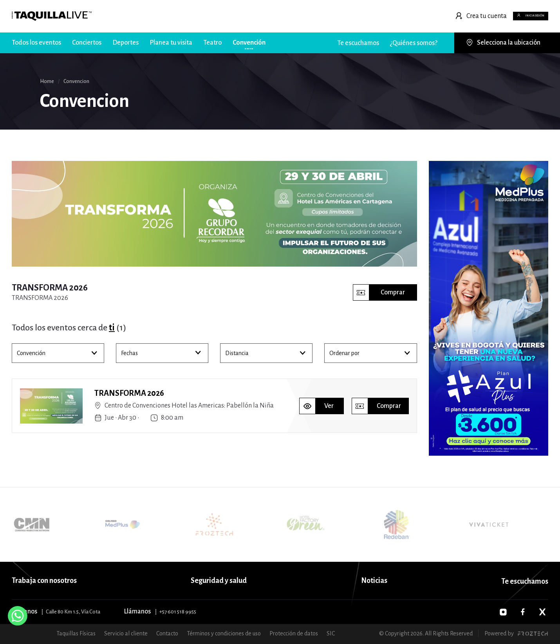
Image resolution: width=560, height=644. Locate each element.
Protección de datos (293, 633)
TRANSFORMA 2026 (129, 393)
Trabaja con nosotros (44, 580)
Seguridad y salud (219, 580)
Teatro (212, 42)
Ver (317, 406)
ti (112, 327)
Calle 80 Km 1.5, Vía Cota (73, 612)
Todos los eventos (36, 42)
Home (47, 81)
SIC (331, 633)
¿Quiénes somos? (413, 43)
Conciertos (86, 42)
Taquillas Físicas (76, 633)
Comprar (379, 292)
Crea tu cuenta (441, 16)
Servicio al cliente (126, 633)
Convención (249, 42)
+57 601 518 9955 (177, 612)
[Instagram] (503, 612)
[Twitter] (542, 612)
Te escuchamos (358, 43)
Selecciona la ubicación (503, 42)
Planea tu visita (171, 42)
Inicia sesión (513, 16)
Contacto (167, 633)
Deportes (125, 42)
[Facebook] (523, 612)
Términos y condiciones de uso (224, 633)
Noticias (374, 580)
